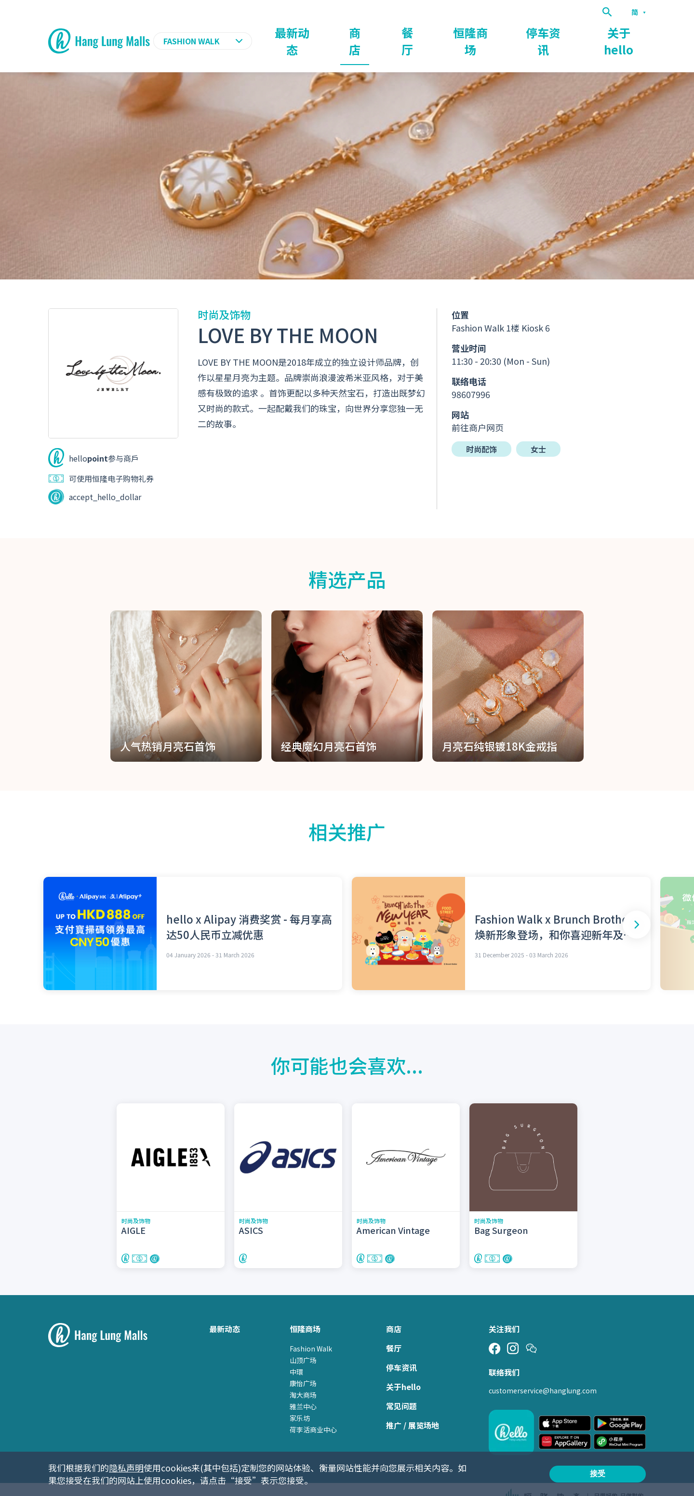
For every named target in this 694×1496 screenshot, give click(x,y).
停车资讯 (571, 32)
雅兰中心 (303, 1388)
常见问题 (401, 1387)
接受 (597, 1474)
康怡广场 (303, 1365)
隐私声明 (126, 1467)
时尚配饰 (481, 430)
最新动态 (382, 32)
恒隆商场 (516, 32)
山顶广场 (303, 1342)
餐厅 (469, 32)
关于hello (628, 32)
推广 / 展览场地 (412, 1407)
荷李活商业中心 (313, 1411)
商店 (430, 32)
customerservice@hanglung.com (543, 1372)
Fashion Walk (311, 1330)
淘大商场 (303, 1376)
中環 (296, 1353)
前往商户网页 (478, 408)
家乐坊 (300, 1399)
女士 (538, 430)
